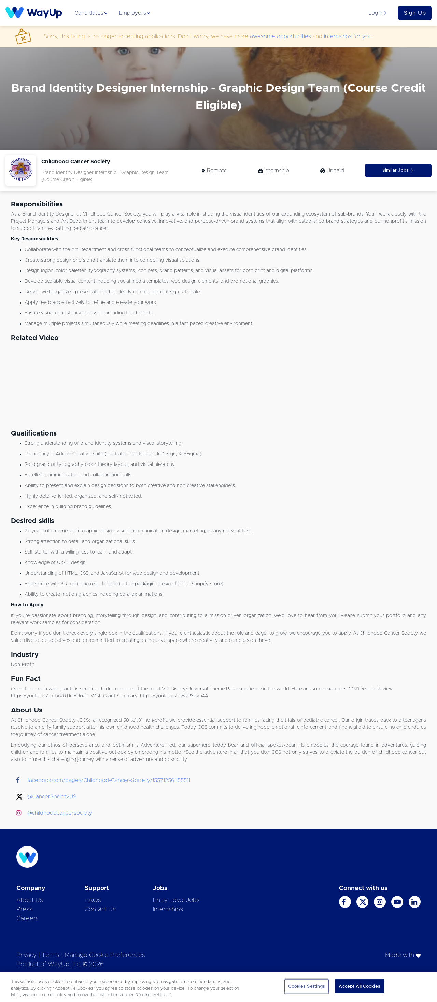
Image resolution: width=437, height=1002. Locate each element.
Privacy (26, 955)
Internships (168, 910)
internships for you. (348, 36)
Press (24, 910)
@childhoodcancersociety (59, 813)
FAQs (93, 900)
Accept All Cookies (359, 986)
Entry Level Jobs (176, 900)
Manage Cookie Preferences (105, 955)
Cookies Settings (306, 986)
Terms (50, 955)
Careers (27, 919)
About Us (29, 900)
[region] (218, 987)
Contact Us (100, 910)
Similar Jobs (398, 170)
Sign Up (415, 13)
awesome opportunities (280, 36)
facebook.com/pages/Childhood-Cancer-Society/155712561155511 (108, 780)
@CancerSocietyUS (51, 796)
